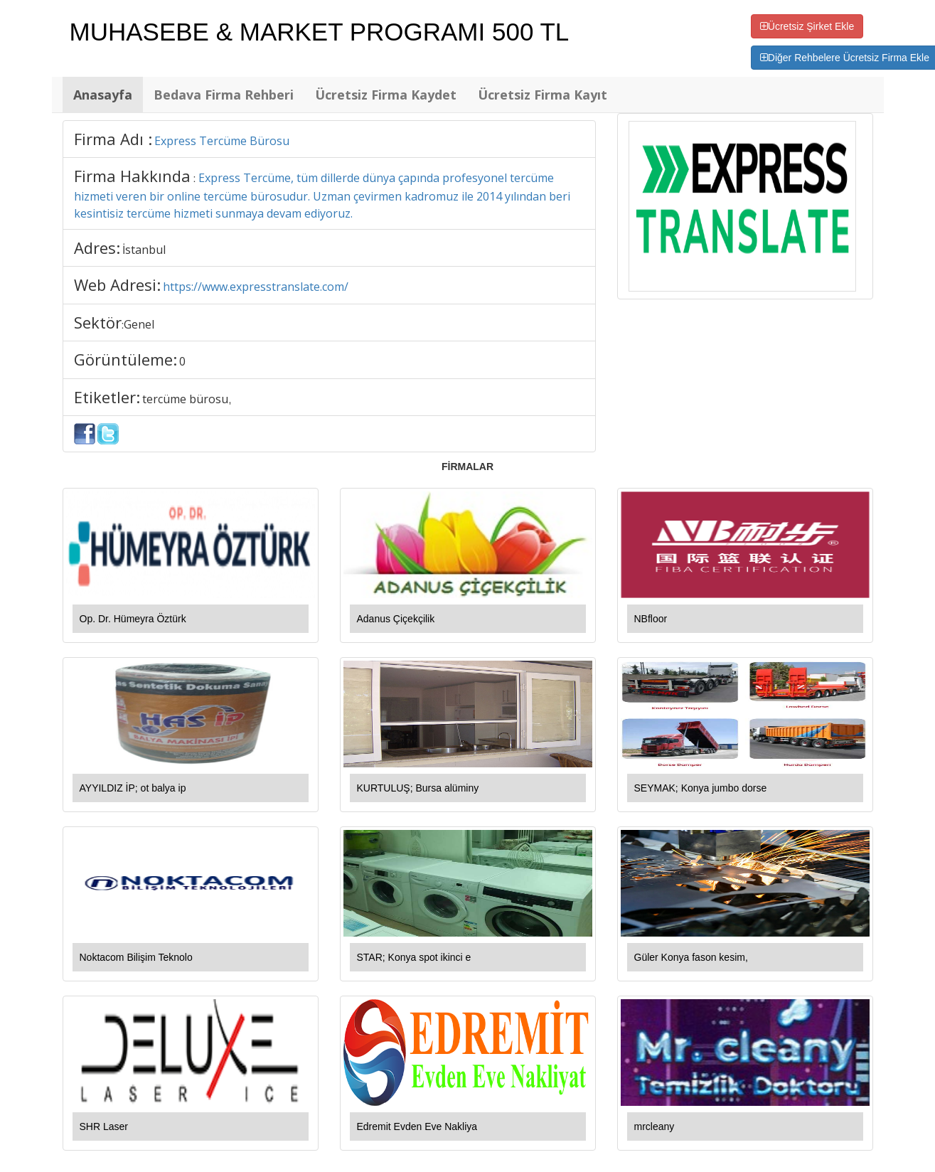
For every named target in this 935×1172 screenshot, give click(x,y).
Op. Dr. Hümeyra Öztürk (133, 618)
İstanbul (144, 249)
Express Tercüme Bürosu (221, 141)
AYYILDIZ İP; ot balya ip (133, 788)
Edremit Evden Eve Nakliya (417, 1126)
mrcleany (654, 1126)
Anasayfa (102, 94)
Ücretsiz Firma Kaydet (385, 94)
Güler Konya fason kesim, (691, 957)
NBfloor (651, 618)
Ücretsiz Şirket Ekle (807, 26)
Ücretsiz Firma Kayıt (542, 94)
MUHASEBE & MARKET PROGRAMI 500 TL (320, 32)
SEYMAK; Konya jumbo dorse (700, 788)
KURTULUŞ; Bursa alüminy (418, 788)
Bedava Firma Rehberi (224, 94)
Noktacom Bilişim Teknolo (136, 957)
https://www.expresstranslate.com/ (255, 286)
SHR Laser (104, 1126)
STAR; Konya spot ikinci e (414, 957)
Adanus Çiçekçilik (396, 618)
